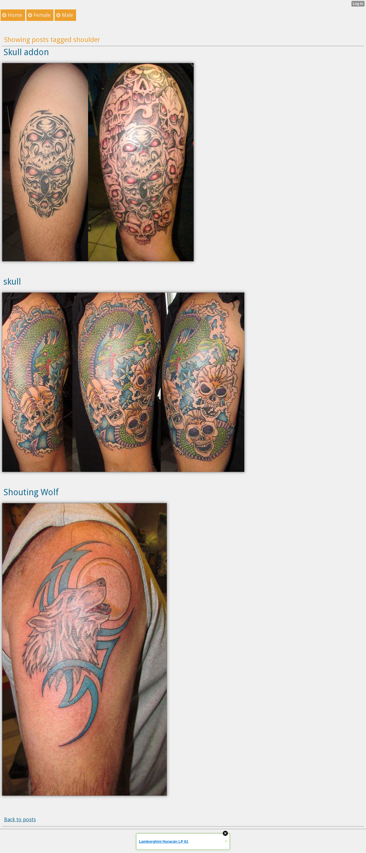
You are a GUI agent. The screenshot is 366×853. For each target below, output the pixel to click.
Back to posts (20, 819)
